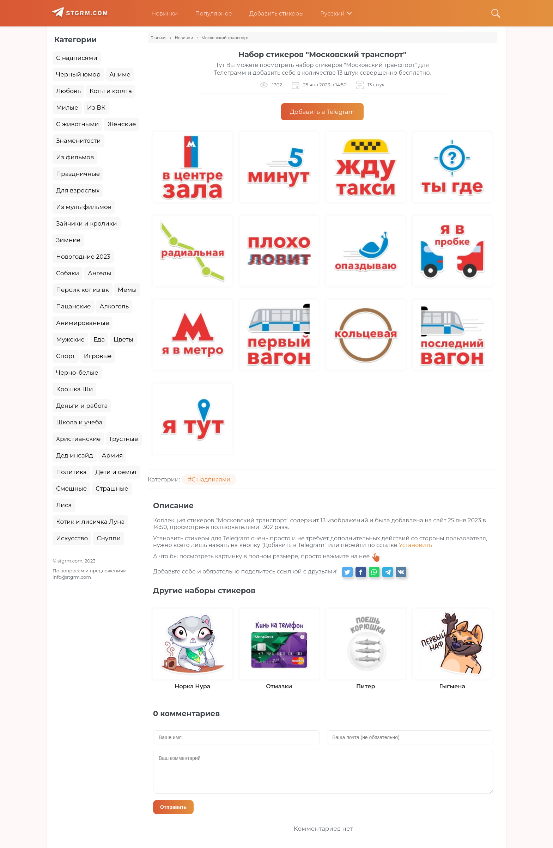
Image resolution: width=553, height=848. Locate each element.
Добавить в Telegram (322, 111)
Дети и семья (116, 471)
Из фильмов (75, 157)
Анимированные (82, 322)
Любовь (68, 90)
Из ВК (96, 107)
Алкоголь (114, 306)
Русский (327, 13)
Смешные (71, 488)
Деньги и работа (82, 405)
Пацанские (73, 306)
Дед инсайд (74, 455)
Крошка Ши (74, 389)
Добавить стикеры (271, 13)
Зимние (68, 240)
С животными (77, 124)
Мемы (127, 289)
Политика (71, 471)
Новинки (159, 13)
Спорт (65, 356)
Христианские (78, 438)
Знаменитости (78, 140)
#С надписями (209, 479)
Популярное (208, 13)
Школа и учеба (79, 422)
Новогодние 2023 (83, 256)
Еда (99, 339)
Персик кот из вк (82, 289)
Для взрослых (77, 190)
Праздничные (78, 173)
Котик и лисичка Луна (90, 521)
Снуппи (109, 538)
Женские (122, 124)
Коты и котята (111, 90)
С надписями (76, 57)
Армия (112, 455)
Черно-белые (77, 372)
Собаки (67, 273)
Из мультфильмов (83, 206)
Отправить (173, 807)
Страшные (112, 488)
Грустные (123, 438)
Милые (67, 107)
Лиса (64, 505)
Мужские (70, 339)
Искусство (72, 538)
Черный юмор (78, 74)
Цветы (123, 339)
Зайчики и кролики (86, 223)
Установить (415, 545)
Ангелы (99, 273)
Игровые (98, 356)
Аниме (119, 74)
